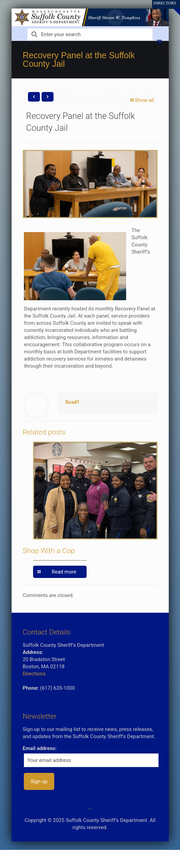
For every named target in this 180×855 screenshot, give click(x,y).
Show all (142, 100)
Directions (34, 674)
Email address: (40, 748)
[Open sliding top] (172, 7)
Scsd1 (72, 402)
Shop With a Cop (49, 551)
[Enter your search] (90, 34)
